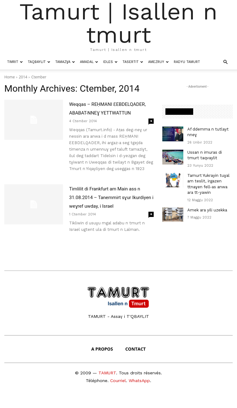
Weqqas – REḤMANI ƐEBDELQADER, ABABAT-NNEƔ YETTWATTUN (105, 112)
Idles (110, 62)
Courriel (118, 389)
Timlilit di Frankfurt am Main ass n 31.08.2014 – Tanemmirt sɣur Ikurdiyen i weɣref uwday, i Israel (108, 206)
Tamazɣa (65, 62)
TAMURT (107, 381)
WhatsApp (139, 389)
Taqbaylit (39, 62)
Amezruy (158, 62)
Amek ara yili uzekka (206, 205)
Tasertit (133, 62)
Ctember (38, 77)
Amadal (89, 62)
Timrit (15, 62)
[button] (225, 61)
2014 (23, 77)
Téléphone (96, 389)
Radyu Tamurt (187, 62)
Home (9, 77)
